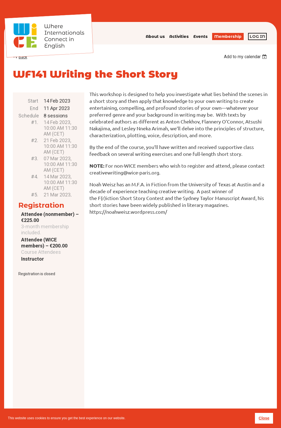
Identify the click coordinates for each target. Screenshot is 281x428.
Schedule (28, 116)
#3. (34, 158)
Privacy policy (149, 399)
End (34, 108)
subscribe (206, 390)
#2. (34, 140)
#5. (34, 195)
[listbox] (246, 56)
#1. (34, 122)
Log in (257, 36)
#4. (34, 176)
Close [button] (263, 418)
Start (33, 101)
